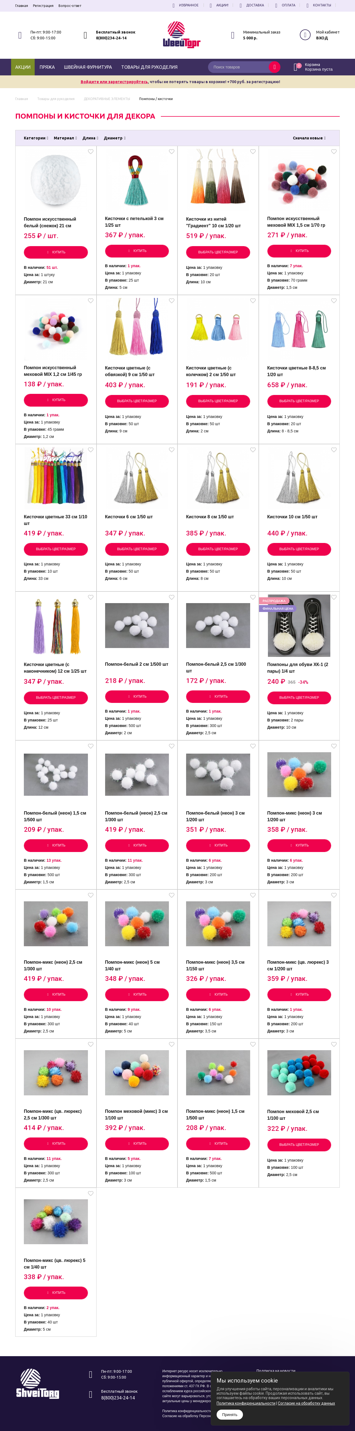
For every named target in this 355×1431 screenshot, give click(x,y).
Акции (23, 67)
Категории (36, 138)
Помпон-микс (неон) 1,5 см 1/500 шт (215, 1114)
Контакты (318, 5)
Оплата (284, 5)
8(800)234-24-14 (111, 38)
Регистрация (43, 5)
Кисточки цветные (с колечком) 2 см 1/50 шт (211, 371)
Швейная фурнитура (88, 67)
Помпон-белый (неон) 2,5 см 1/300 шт (136, 816)
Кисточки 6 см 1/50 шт (129, 516)
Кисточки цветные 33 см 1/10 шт (55, 520)
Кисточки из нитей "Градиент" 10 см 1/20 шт (213, 222)
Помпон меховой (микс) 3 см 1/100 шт (136, 1114)
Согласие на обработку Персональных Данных (198, 1416)
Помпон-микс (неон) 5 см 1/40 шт (132, 965)
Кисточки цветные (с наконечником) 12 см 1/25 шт (55, 668)
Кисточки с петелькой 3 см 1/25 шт (134, 222)
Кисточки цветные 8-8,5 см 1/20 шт (296, 371)
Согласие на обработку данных (306, 1403)
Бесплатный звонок (115, 32)
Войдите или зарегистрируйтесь (114, 82)
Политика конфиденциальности (186, 1411)
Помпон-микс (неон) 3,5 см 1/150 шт (215, 965)
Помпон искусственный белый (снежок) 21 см (50, 222)
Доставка (251, 5)
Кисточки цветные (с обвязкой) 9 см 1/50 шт (130, 371)
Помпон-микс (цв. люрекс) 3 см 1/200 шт (298, 965)
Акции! (218, 5)
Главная (21, 5)
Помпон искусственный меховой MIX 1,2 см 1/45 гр (53, 371)
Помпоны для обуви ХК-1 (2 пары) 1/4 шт (297, 668)
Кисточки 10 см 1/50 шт (292, 516)
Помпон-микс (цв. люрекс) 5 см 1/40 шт (54, 1263)
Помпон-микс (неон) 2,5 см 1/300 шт (53, 965)
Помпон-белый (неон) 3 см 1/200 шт (215, 816)
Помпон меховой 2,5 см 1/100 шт (293, 1115)
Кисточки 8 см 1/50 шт (210, 516)
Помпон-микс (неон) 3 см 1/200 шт (294, 816)
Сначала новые (309, 138)
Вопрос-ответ (70, 5)
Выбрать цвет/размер (218, 252)
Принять (229, 1414)
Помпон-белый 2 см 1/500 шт (136, 664)
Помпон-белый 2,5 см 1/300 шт (216, 667)
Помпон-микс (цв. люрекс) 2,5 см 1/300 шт (53, 1114)
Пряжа (47, 67)
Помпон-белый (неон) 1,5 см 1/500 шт (55, 816)
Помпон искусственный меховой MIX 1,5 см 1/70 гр (296, 222)
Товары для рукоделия (149, 67)
